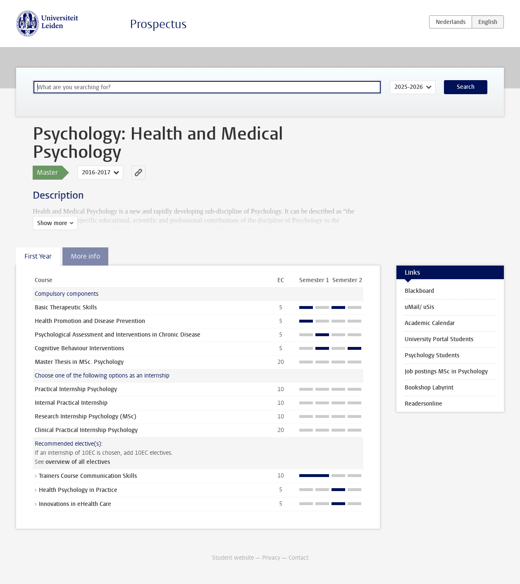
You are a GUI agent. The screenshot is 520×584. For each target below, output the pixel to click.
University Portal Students (439, 339)
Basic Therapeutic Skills (66, 307)
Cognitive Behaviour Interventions (79, 348)
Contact (298, 558)
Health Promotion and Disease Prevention (90, 321)
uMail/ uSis (419, 307)
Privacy (271, 558)
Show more (52, 223)
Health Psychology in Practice (78, 490)
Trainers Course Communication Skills (88, 476)
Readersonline (423, 404)
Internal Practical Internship (71, 403)
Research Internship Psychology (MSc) (85, 416)
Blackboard (419, 291)
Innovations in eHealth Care (75, 504)
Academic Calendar (430, 323)
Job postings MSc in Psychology (446, 371)
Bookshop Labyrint (429, 388)
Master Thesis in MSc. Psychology (79, 362)
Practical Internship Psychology (76, 389)
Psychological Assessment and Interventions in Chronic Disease (117, 335)
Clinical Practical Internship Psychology (86, 430)
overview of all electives (77, 462)
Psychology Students (432, 355)
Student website (233, 558)
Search (466, 87)
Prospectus (158, 24)
